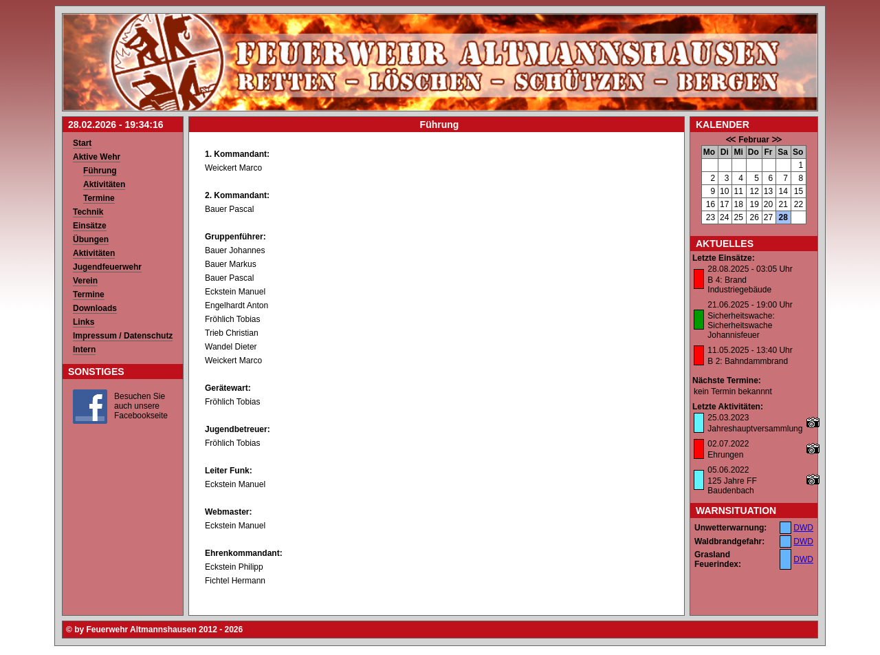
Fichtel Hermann (235, 581)
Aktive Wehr (96, 157)
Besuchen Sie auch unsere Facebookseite (141, 405)
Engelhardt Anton (236, 305)
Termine (99, 198)
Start (82, 143)
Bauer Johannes (235, 250)
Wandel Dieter (231, 347)
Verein (85, 281)
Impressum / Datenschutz (123, 336)
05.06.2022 (728, 470)
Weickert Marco (233, 168)
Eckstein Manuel (235, 292)
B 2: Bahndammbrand (747, 361)
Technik (88, 212)
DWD (803, 528)
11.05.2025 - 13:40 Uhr (749, 350)
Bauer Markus (230, 264)
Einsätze (90, 225)
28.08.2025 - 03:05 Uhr (749, 269)
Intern (84, 349)
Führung (100, 170)
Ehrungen (725, 455)
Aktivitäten (104, 184)
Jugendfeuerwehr (107, 267)
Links (83, 322)
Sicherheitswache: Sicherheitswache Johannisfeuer (740, 325)
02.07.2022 (728, 444)
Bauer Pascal (229, 209)
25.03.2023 (728, 417)
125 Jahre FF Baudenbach (731, 485)
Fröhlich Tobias (232, 319)
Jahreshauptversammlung (754, 428)
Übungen (91, 239)
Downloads (95, 308)
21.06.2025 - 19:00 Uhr (749, 305)
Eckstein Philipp (234, 567)
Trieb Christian (231, 333)
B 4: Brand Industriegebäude (739, 284)
